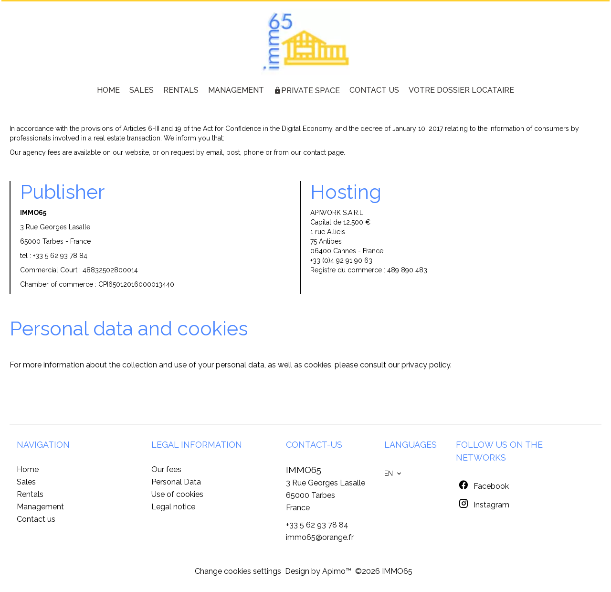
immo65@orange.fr (320, 537)
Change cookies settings (238, 571)
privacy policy (425, 364)
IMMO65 (303, 469)
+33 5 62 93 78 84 (60, 255)
